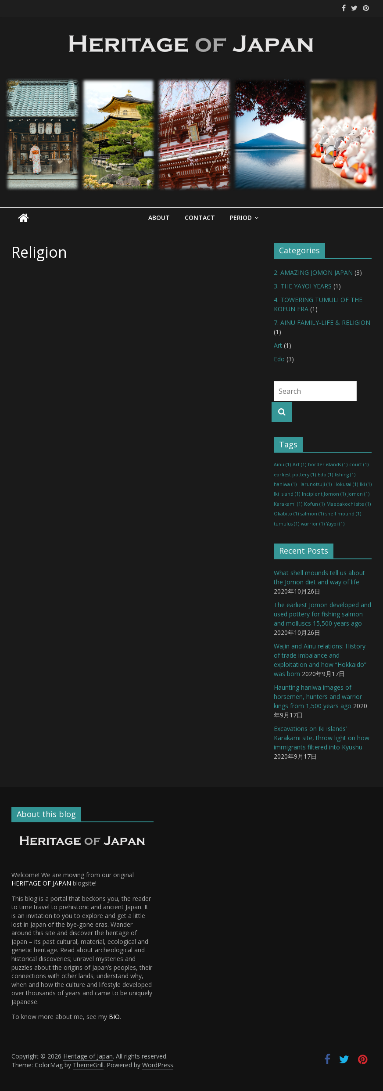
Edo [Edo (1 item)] (325, 474)
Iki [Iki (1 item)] (366, 484)
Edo (279, 358)
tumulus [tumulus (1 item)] (286, 523)
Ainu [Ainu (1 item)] (282, 464)
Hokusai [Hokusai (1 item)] (345, 484)
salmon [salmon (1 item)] (312, 514)
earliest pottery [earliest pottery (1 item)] (295, 474)
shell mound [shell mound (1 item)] (343, 514)
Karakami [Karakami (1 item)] (288, 504)
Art (278, 345)
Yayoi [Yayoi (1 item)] (335, 523)
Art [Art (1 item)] (299, 464)
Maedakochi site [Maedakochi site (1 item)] (348, 504)
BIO (114, 1016)
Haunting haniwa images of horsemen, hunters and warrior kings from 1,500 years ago (318, 696)
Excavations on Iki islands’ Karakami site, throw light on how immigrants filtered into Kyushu (321, 737)
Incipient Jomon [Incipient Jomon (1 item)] (324, 494)
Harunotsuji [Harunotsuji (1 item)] (315, 484)
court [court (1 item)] (359, 464)
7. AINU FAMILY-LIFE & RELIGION (322, 322)
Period (241, 217)
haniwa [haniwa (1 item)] (285, 484)
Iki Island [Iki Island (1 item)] (287, 494)
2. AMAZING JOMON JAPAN (313, 272)
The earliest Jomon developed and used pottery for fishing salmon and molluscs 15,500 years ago (322, 613)
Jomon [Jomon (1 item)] (358, 494)
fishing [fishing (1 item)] (345, 474)
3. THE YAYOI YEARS (303, 285)
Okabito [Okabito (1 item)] (286, 514)
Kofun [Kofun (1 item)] (314, 504)
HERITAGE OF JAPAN (41, 883)
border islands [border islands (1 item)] (327, 464)
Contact (200, 217)
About (159, 217)
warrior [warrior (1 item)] (313, 523)
